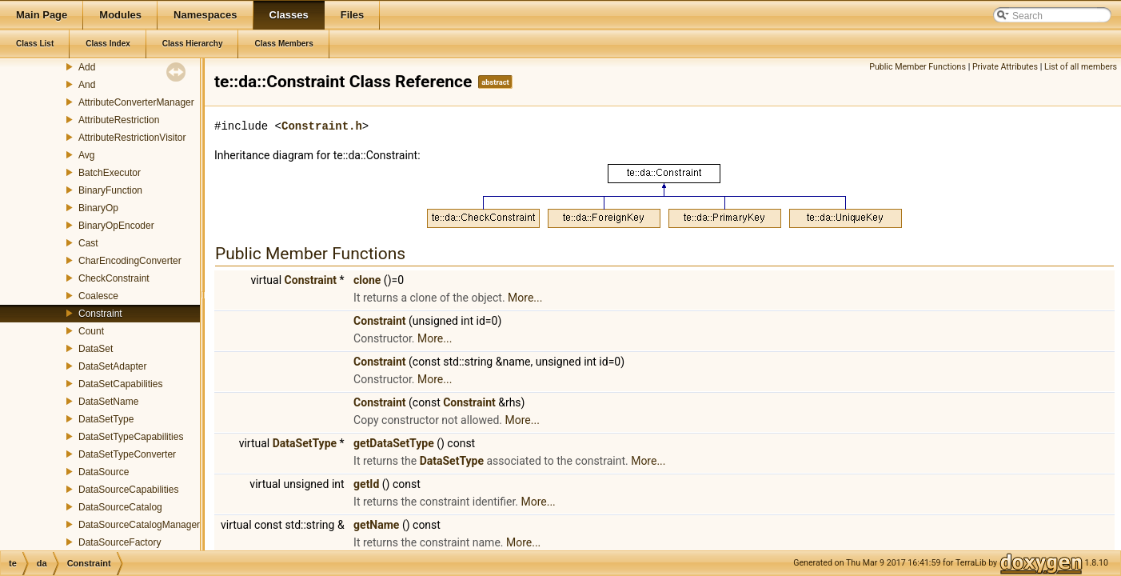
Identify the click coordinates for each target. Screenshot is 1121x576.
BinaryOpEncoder (116, 225)
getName (376, 524)
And (86, 84)
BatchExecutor (109, 172)
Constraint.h (321, 126)
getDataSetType (393, 443)
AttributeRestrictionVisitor (132, 137)
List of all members (1080, 67)
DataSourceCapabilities (128, 489)
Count (91, 331)
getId (366, 484)
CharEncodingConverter (130, 260)
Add (86, 67)
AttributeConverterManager (136, 102)
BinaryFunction (110, 190)
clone (367, 280)
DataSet (95, 348)
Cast (88, 243)
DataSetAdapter (112, 366)
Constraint (100, 313)
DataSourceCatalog (120, 507)
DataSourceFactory (119, 542)
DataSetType (106, 419)
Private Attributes (1005, 67)
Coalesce (98, 296)
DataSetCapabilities (120, 384)
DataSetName (108, 401)
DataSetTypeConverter (127, 454)
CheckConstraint (114, 278)
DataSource (103, 472)
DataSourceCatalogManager (139, 524)
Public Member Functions (917, 67)
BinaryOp (98, 208)
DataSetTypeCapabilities (130, 436)
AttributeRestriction (118, 120)
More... (525, 297)
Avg (86, 155)
